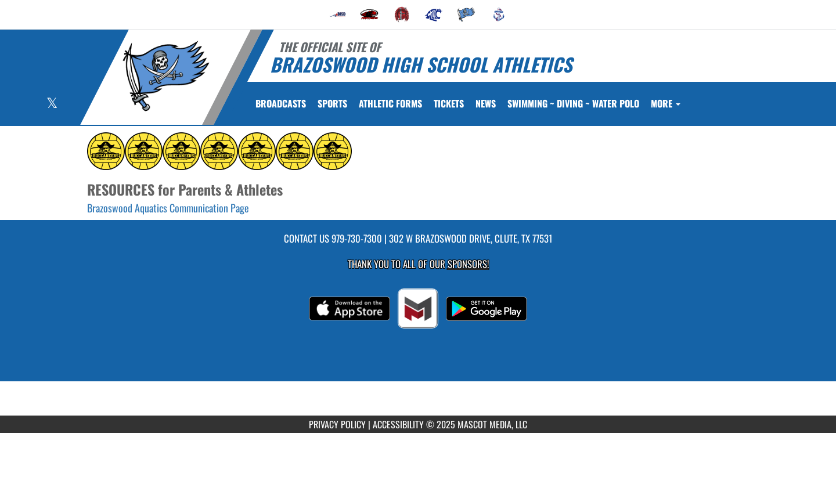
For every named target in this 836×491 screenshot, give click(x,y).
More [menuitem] (665, 103)
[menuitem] (337, 14)
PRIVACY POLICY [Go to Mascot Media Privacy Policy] (337, 424)
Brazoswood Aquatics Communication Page (168, 207)
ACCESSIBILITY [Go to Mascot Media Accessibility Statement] (398, 424)
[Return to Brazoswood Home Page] (165, 76)
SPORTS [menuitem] (332, 103)
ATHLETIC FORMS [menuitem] (390, 103)
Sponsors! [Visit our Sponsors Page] (468, 264)
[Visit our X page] (51, 104)
